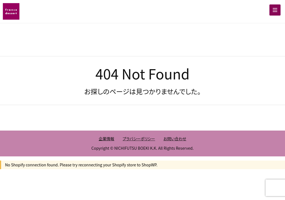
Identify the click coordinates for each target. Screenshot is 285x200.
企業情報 (106, 138)
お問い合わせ (174, 138)
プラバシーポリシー (139, 138)
